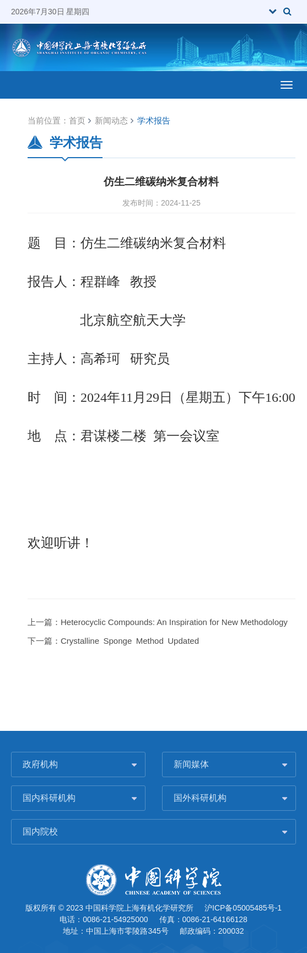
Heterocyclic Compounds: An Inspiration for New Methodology (174, 622)
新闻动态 (111, 120)
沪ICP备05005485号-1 (243, 907)
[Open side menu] (286, 85)
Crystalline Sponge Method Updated (130, 640)
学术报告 (153, 120)
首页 (77, 120)
